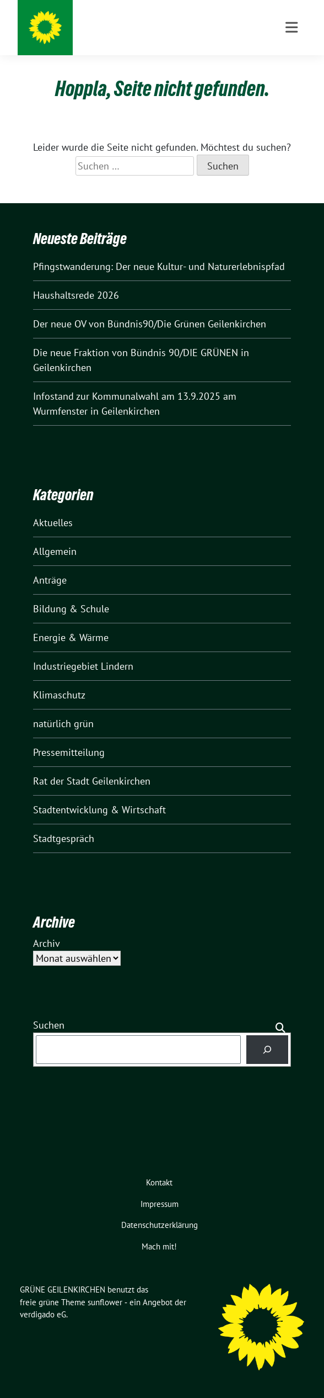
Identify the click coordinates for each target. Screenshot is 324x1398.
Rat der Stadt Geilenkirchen (91, 781)
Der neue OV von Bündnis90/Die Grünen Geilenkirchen (149, 323)
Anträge (50, 580)
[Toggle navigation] (291, 27)
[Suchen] (267, 1049)
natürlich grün (63, 723)
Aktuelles (53, 522)
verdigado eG (43, 1314)
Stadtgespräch (63, 838)
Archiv (46, 943)
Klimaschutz (59, 695)
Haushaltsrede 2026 (76, 295)
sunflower (105, 1302)
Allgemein (55, 551)
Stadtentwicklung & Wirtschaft (99, 809)
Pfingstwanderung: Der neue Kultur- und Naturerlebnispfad (159, 266)
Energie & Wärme (71, 637)
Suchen (48, 1025)
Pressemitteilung (69, 752)
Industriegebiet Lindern (83, 666)
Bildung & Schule (71, 608)
